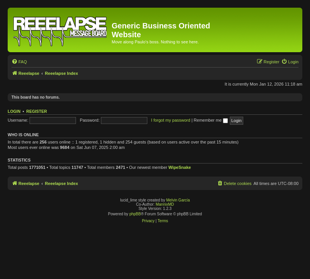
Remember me (211, 120)
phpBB (135, 214)
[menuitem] (19, 61)
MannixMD (165, 204)
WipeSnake (179, 167)
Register (36, 111)
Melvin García (178, 200)
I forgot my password (170, 120)
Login (14, 111)
